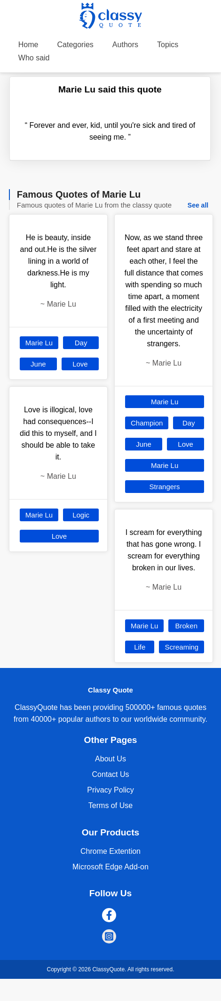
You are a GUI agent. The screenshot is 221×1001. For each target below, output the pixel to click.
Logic (80, 515)
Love (80, 364)
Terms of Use (110, 805)
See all (198, 205)
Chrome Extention (110, 851)
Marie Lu (39, 343)
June (38, 364)
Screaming (181, 647)
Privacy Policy (110, 790)
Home (28, 45)
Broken (186, 626)
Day (81, 343)
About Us (110, 759)
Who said (34, 58)
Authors (125, 45)
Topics (167, 45)
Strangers (165, 487)
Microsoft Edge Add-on (110, 867)
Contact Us (110, 774)
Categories (75, 45)
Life (139, 647)
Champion (147, 423)
